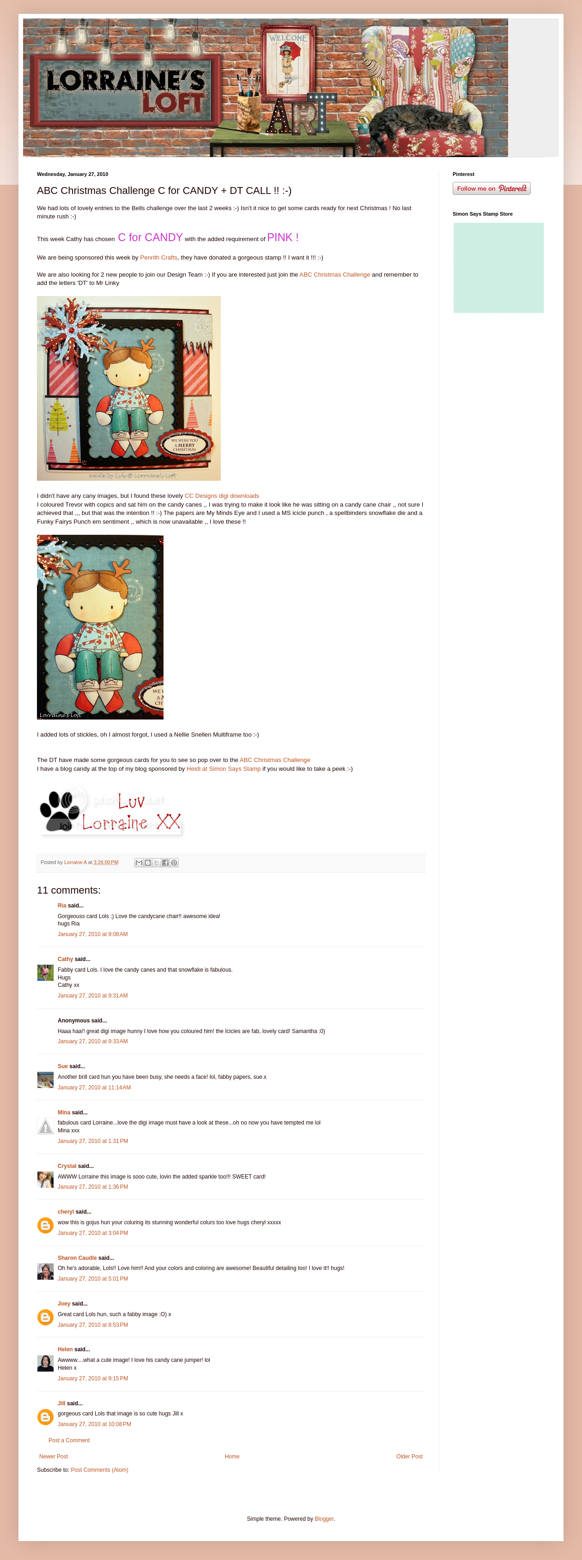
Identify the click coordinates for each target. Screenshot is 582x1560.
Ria (62, 905)
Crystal (67, 1166)
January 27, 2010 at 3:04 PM (93, 1233)
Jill (62, 1403)
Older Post (409, 1456)
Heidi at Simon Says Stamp (224, 768)
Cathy (65, 959)
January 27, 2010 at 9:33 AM (93, 1041)
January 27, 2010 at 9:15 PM (93, 1378)
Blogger (324, 1519)
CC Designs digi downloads (222, 495)
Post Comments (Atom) (99, 1470)
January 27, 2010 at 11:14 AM (94, 1087)
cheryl (66, 1212)
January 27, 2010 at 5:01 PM (93, 1279)
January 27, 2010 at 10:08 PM (94, 1424)
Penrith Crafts (158, 257)
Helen (65, 1349)
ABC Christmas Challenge (335, 274)
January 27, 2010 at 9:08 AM (93, 934)
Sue (63, 1066)
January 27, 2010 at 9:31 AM (93, 995)
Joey (64, 1303)
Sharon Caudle (77, 1258)
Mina (64, 1112)
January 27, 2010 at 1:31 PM (93, 1141)
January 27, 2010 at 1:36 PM (93, 1187)
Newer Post (53, 1456)
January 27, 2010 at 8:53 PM (93, 1325)
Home (232, 1456)
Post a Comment (69, 1440)
